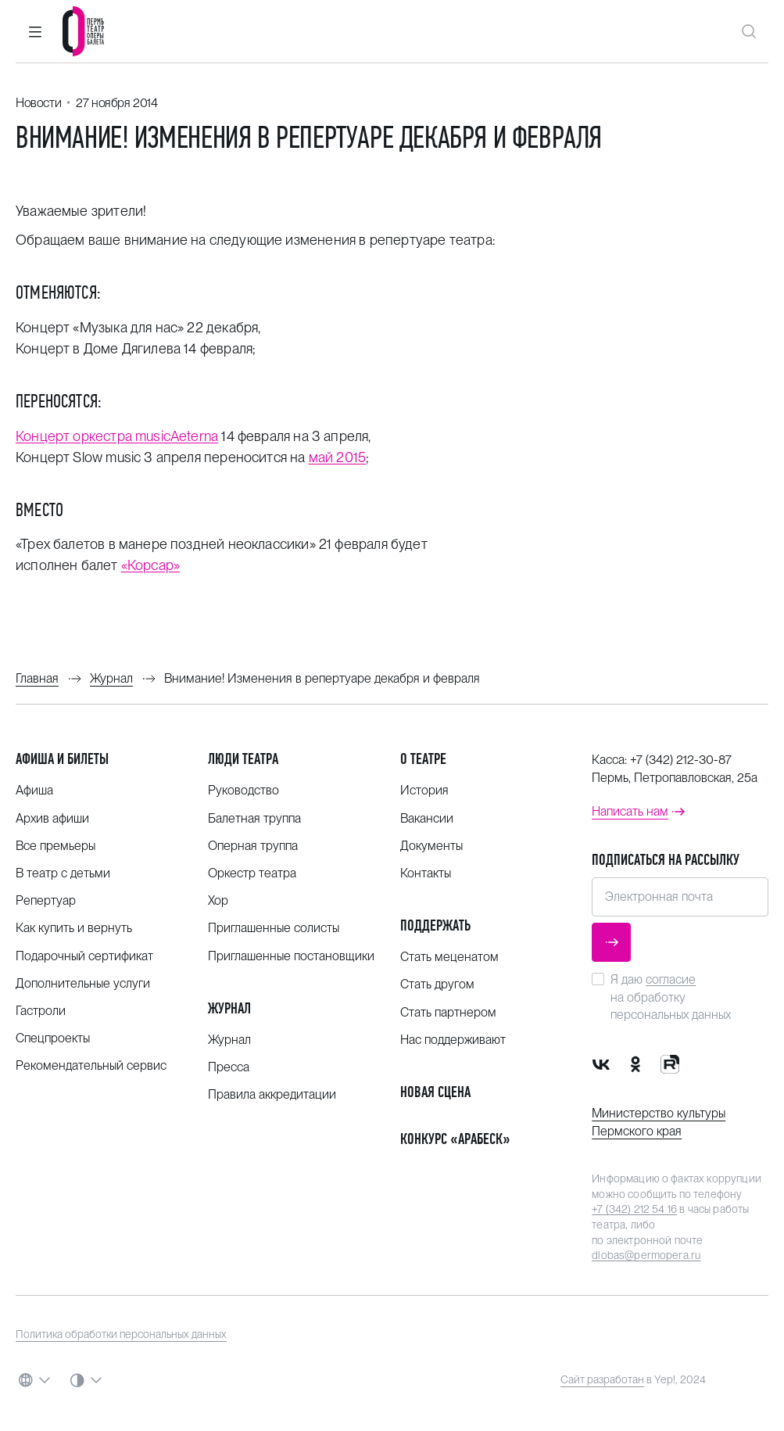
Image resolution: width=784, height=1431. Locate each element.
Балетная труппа (254, 818)
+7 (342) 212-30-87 (681, 759)
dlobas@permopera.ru (646, 1255)
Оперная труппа (253, 845)
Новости (38, 102)
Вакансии (426, 818)
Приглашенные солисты (273, 927)
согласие (671, 979)
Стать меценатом (449, 956)
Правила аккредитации (272, 1094)
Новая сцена (435, 1092)
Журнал (229, 1008)
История (424, 790)
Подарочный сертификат (84, 956)
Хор (218, 900)
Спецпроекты (53, 1038)
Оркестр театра (252, 873)
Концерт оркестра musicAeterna (117, 436)
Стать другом (437, 984)
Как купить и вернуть (74, 927)
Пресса (228, 1067)
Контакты (425, 873)
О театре (423, 759)
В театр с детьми (63, 873)
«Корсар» (150, 565)
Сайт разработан (602, 1379)
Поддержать (435, 925)
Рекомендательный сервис (91, 1065)
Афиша (34, 790)
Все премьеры (55, 845)
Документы (431, 845)
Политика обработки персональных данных (121, 1334)
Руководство (243, 790)
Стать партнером (448, 1012)
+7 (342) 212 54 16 (634, 1209)
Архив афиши (52, 818)
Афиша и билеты (62, 759)
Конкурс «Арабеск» (455, 1139)
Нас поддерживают (453, 1039)
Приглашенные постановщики (291, 956)
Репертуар (46, 900)
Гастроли (41, 1010)
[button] (35, 31)
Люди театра (243, 759)
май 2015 (337, 457)
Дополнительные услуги (83, 983)
